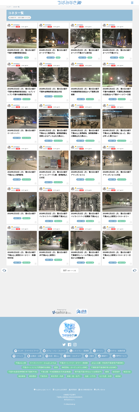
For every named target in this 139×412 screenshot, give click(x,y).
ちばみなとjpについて (42, 389)
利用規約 (73, 389)
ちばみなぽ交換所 (60, 389)
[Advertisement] (69, 290)
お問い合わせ (99, 389)
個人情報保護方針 (85, 389)
